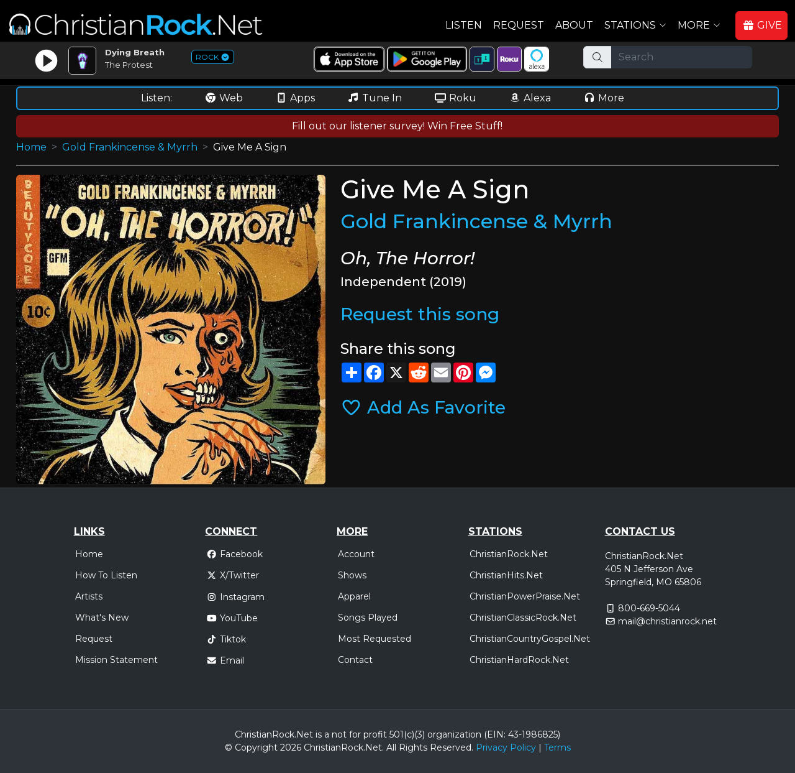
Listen (463, 25)
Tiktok (226, 639)
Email (225, 660)
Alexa (530, 98)
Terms (557, 747)
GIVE (762, 25)
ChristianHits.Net (506, 575)
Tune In (374, 98)
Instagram (235, 597)
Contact (355, 659)
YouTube (232, 618)
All (391, 747)
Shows (352, 575)
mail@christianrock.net (667, 621)
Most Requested (374, 638)
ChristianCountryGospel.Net (530, 638)
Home (31, 147)
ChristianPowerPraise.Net (525, 596)
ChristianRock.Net (509, 554)
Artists (88, 596)
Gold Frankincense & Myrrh (130, 147)
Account (356, 554)
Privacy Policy (506, 747)
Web (223, 98)
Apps (295, 98)
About (574, 25)
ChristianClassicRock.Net (523, 617)
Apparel (354, 596)
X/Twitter (232, 575)
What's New (102, 617)
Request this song (419, 314)
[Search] (681, 57)
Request (518, 25)
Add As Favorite (423, 407)
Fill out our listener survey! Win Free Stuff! (397, 126)
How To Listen (106, 575)
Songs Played (368, 617)
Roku (455, 98)
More (603, 98)
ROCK (213, 57)
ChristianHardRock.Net (519, 659)
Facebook (234, 554)
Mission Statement (116, 659)
